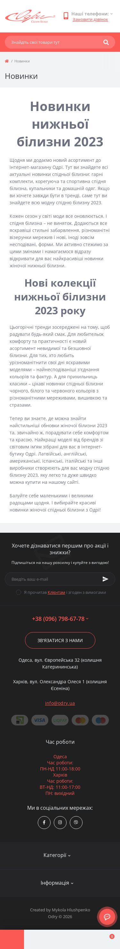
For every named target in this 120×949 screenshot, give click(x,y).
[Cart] (108, 939)
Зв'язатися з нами (60, 640)
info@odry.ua (60, 703)
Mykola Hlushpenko (71, 910)
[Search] (106, 42)
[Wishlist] (84, 939)
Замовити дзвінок (90, 19)
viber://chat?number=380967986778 (76, 822)
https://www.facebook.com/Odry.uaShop (44, 822)
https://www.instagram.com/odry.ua (60, 822)
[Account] (36, 939)
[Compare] (60, 939)
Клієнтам (56, 592)
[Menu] (12, 939)
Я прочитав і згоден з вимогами (65, 592)
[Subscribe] (105, 579)
